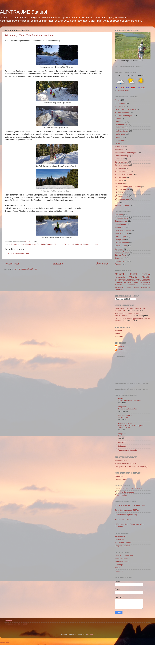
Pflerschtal (138, 282)
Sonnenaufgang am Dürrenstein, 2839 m (130, 505)
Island (117, 334)
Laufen (117, 143)
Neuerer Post (12, 263)
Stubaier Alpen (120, 255)
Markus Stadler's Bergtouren (126, 463)
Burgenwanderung (122, 112)
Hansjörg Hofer (121, 479)
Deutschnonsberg (17, 244)
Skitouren (118, 159)
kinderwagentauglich (123, 205)
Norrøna (118, 568)
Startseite (58, 263)
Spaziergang (120, 168)
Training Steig (120, 177)
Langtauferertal (145, 285)
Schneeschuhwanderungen (125, 153)
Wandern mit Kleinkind (73, 244)
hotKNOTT (122, 442)
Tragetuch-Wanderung (54, 244)
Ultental (132, 274)
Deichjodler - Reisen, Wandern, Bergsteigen (132, 466)
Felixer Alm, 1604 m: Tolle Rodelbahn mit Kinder (29, 35)
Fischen (118, 119)
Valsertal (118, 290)
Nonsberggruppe (121, 233)
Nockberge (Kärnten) (123, 230)
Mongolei (118, 330)
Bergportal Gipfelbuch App (127, 409)
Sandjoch (121, 436)
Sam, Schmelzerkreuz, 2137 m (127, 510)
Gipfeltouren (120, 122)
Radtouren (119, 150)
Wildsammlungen (121, 196)
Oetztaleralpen (120, 236)
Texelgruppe (120, 258)
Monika (120, 350)
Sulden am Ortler (125, 423)
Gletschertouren (121, 125)
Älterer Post (102, 263)
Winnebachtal (145, 287)
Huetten (118, 137)
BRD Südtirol (120, 537)
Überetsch (119, 264)
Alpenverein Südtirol (123, 543)
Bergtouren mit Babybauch (125, 109)
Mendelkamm (30, 244)
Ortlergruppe (120, 240)
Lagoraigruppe (120, 224)
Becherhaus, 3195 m (123, 519)
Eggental (129, 280)
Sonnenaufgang (121, 162)
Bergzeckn (122, 434)
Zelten (117, 202)
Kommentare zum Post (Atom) (25, 269)
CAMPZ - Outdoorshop (124, 555)
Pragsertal (146, 282)
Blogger (90, 634)
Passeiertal (120, 277)
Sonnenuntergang (122, 165)
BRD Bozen (119, 540)
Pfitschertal (131, 285)
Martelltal (146, 277)
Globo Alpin (119, 476)
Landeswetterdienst (123, 90)
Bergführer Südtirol (122, 546)
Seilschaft (122, 446)
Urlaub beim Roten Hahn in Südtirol (128, 489)
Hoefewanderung (121, 131)
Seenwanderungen (122, 156)
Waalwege (119, 180)
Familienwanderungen (123, 116)
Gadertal (118, 282)
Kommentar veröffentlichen (18, 253)
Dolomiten (119, 215)
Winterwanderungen (90, 244)
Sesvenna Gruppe (122, 252)
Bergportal (122, 407)
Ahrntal (137, 280)
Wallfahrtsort (120, 184)
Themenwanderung (122, 171)
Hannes (121, 346)
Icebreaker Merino (122, 562)
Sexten (136, 287)
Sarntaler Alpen (121, 246)
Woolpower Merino (122, 558)
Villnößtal (133, 277)
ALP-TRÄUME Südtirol (23, 12)
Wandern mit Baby (122, 190)
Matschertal (119, 287)
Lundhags (119, 565)
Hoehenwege (120, 134)
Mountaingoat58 (121, 460)
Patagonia (119, 571)
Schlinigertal (125, 290)
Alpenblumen (120, 103)
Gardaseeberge (121, 221)
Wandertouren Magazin (127, 450)
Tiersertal (118, 285)
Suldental (146, 280)
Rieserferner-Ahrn (122, 243)
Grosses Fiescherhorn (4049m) (129, 401)
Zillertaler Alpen (121, 261)
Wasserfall (119, 193)
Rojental (128, 287)
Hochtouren (119, 128)
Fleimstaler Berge (122, 218)
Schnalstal (120, 280)
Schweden (119, 249)
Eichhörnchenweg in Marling (126, 515)
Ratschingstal (127, 282)
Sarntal (119, 274)
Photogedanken (121, 495)
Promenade (119, 146)
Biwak (120, 399)
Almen (117, 100)
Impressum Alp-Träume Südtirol (17, 624)
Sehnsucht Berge (125, 415)
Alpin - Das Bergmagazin (124, 492)
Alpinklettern (120, 106)
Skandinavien (120, 337)
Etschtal (145, 274)
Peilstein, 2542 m (124, 417)
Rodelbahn (41, 244)
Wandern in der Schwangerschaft (128, 187)
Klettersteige (120, 140)
